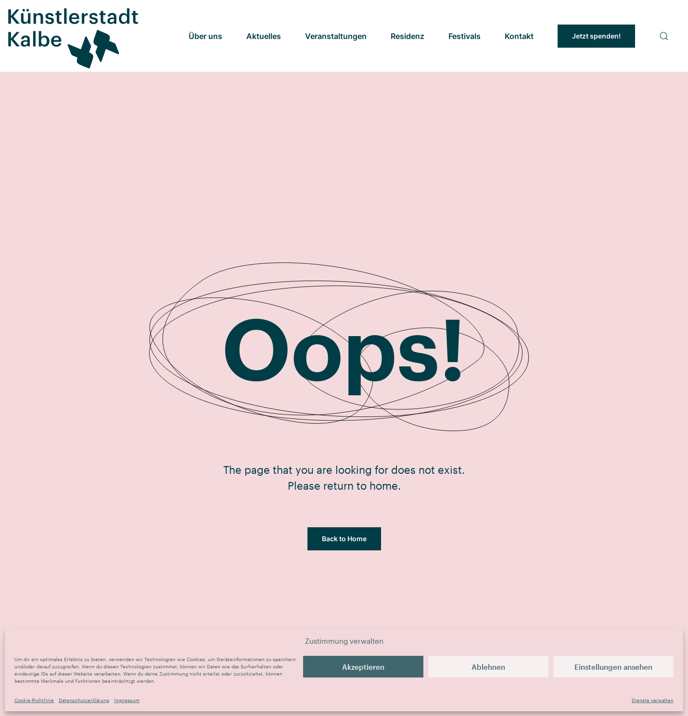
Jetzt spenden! (596, 36)
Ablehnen (488, 667)
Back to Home (344, 538)
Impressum (127, 700)
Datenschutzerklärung (84, 700)
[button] (664, 36)
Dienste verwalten (653, 700)
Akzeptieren (363, 667)
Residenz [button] (407, 36)
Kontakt (519, 36)
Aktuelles (263, 36)
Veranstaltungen (336, 36)
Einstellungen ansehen (613, 667)
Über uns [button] (205, 36)
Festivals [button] (464, 36)
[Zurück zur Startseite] (72, 36)
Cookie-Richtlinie (34, 700)
